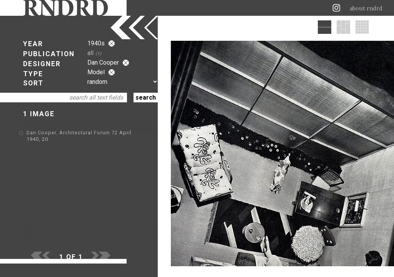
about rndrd (366, 8)
